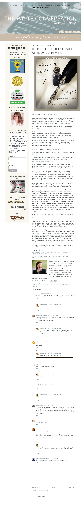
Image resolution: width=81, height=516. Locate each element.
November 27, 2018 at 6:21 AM (44, 293)
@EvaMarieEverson (52, 114)
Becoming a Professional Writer (42, 283)
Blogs (17, 5)
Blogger (43, 496)
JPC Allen (38, 384)
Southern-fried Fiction (40, 315)
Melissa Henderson (40, 458)
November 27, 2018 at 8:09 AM (50, 342)
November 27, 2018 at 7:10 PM (54, 445)
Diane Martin (38, 429)
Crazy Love (37, 132)
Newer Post (35, 487)
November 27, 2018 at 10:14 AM (54, 304)
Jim (36, 293)
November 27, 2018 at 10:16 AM (54, 328)
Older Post (71, 487)
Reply (37, 299)
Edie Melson (34, 284)
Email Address (12, 156)
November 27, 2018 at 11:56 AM (51, 458)
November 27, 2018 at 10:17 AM (50, 420)
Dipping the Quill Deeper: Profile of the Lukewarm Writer (60, 283)
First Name (11, 161)
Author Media (66, 5)
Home (12, 5)
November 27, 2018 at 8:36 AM (45, 364)
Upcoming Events (37, 7)
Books (31, 5)
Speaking (24, 5)
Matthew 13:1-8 (49, 284)
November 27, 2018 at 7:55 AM (51, 315)
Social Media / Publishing (43, 5)
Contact (47, 7)
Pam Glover (38, 405)
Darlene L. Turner (39, 342)
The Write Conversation (58, 284)
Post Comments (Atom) (43, 490)
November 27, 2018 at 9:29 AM (46, 384)
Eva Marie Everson (42, 284)
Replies (39, 302)
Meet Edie (57, 5)
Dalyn (37, 364)
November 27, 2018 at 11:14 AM (48, 429)
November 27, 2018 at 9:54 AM (47, 405)
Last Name (11, 165)
